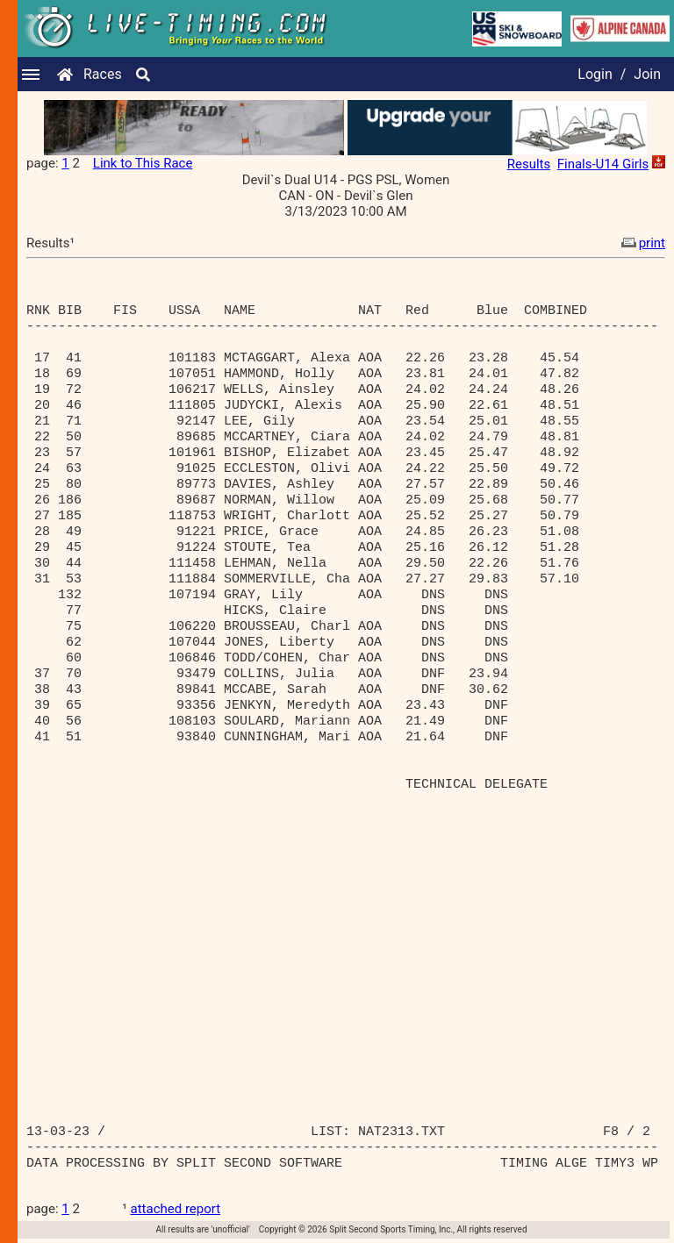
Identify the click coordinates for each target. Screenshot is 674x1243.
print (641, 243)
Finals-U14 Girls (603, 164)
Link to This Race (143, 163)
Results (529, 164)
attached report (176, 1209)
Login (594, 74)
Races (102, 74)
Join (647, 74)
